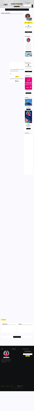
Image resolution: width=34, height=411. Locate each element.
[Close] (24, 61)
